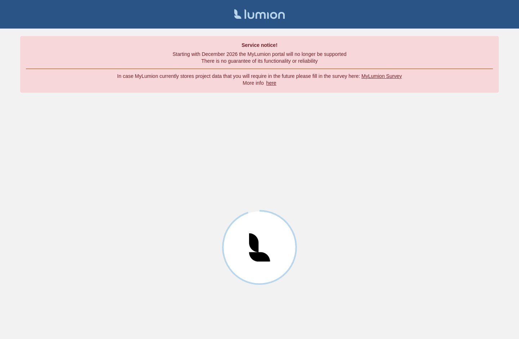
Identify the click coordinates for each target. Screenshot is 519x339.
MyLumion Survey (381, 76)
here (271, 83)
